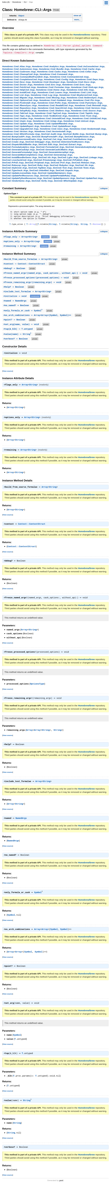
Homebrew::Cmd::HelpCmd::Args (18, 89)
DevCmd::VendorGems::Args (16, 180)
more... (77, 19)
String (52, 224)
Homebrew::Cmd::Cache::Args (85, 69)
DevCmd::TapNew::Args (40, 167)
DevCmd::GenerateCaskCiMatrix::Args (54, 149)
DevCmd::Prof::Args (60, 162)
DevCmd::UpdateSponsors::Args (59, 178)
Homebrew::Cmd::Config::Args (59, 79)
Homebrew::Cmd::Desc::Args (16, 82)
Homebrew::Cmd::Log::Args (44, 95)
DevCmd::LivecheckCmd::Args (17, 160)
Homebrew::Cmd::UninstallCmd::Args (52, 118)
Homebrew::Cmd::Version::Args (17, 131)
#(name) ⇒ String (18, 334)
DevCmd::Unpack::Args (67, 170)
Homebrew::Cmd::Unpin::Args (17, 121)
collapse (104, 188)
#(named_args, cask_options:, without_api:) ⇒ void (46, 273)
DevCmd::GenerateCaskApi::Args (18, 149)
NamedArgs (21, 820)
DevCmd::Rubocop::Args (14, 165)
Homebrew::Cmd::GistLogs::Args (87, 87)
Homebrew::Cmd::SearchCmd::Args (55, 108)
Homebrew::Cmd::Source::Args (86, 110)
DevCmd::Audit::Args (51, 134)
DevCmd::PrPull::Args (13, 162)
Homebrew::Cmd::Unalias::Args (17, 118)
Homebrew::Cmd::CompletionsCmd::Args (22, 79)
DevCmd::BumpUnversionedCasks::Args (22, 139)
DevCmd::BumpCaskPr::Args (16, 136)
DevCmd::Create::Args (13, 141)
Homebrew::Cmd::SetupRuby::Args (19, 110)
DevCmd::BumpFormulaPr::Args (47, 136)
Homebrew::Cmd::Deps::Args (89, 79)
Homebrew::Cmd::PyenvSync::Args (85, 102)
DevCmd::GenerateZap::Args (58, 154)
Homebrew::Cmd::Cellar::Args (82, 71)
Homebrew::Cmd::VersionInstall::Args (52, 131)
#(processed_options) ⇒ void (37, 277)
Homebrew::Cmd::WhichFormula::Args (21, 134)
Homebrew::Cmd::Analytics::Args (48, 66)
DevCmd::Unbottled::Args (41, 170)
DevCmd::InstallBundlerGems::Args (19, 157)
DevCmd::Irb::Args (47, 157)
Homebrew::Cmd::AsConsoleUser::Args (85, 66)
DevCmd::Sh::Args (84, 165)
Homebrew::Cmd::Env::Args (47, 84)
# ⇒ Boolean (15, 268)
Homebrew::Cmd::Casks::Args (52, 71)
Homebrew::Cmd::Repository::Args (19, 108)
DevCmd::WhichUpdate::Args (68, 180)
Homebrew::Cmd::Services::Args (90, 108)
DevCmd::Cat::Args (52, 139)
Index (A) (6, 2)
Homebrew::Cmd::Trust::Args (82, 115)
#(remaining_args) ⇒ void (33, 282)
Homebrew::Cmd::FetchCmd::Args (19, 87)
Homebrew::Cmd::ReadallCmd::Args (56, 105)
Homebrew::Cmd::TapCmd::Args (51, 113)
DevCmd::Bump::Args (96, 134)
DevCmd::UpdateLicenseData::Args (19, 173)
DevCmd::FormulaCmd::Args (50, 147)
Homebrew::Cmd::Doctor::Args (17, 84)
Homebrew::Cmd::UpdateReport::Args (20, 126)
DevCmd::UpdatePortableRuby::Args (58, 175)
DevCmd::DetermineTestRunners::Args (70, 141)
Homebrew (16, 2)
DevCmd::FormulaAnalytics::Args (18, 147)
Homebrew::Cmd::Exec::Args (76, 84)
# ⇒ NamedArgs (16, 301)
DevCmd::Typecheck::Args (15, 170)
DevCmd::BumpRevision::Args (79, 136)
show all (77, 15)
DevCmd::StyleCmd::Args (14, 167)
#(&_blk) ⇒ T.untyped (19, 329)
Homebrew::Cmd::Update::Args (17, 123)
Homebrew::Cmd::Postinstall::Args (19, 102)
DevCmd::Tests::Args (84, 167)
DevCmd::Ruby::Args (38, 165)
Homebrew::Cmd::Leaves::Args (52, 92)
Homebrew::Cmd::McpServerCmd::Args (78, 95)
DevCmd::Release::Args (83, 162)
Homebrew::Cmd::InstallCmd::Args (19, 92)
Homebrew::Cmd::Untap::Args (47, 121)
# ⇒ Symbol (24, 311)
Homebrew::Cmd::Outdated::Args (55, 100)
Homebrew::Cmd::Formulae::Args (53, 87)
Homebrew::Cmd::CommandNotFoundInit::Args (25, 76)
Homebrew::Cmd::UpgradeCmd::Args (20, 128)
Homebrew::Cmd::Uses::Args (54, 128)
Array (25, 386)
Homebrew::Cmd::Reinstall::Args (91, 105)
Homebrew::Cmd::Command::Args (56, 74)
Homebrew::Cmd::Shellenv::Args (54, 110)
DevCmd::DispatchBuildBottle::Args (19, 144)
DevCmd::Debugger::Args (38, 141)
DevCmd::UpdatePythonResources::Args (22, 178)
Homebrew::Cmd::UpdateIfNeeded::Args (53, 123)
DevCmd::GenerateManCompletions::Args (22, 154)
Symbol (38, 895)
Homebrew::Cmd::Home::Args (50, 89)
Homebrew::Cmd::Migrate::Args (17, 97)
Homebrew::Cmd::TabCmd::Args (18, 113)
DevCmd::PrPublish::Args (75, 160)
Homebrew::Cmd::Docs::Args (81, 82)
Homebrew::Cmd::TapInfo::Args (83, 113)
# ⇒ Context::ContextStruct (25, 264)
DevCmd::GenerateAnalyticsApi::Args (83, 147)
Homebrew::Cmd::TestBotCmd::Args (49, 115)
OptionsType (37, 685)
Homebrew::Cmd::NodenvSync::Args (85, 97)
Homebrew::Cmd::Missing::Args (49, 97)
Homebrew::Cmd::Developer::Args (48, 82)
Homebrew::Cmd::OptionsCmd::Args (20, 100)
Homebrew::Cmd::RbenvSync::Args (19, 105)
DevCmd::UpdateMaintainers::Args (55, 173)
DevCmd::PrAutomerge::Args (47, 160)
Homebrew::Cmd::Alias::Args (16, 66)
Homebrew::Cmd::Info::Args (80, 89)
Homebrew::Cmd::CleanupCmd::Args (20, 74)
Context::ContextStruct (32, 525)
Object (21, 16)
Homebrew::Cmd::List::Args (16, 95)
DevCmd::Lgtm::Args (68, 157)
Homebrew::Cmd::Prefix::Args (52, 102)
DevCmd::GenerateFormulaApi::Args (20, 152)
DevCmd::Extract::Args (70, 144)
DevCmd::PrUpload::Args (37, 162)
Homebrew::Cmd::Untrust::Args (78, 121)
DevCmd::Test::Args (63, 167)
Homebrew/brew (81, 34)
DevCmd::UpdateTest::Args (89, 178)
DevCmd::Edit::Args (48, 144)
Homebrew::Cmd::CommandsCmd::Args (69, 76)
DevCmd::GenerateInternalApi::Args (56, 152)
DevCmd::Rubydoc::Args (62, 165)
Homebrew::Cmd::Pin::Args (86, 100)
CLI (25, 2)
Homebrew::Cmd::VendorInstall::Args (87, 128)
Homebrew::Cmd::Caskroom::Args (19, 71)
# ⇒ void (16, 296)
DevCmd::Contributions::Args (77, 139)
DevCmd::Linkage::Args (91, 157)
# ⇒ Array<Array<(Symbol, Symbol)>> (38, 315)
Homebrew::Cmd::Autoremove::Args (20, 69)
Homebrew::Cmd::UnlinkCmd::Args (89, 118)
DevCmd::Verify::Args (42, 180)
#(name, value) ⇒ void (22, 324)
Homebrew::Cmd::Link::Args (83, 92)
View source (8, 372)
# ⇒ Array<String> (22, 237)
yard (61, 1183)
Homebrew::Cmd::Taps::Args (16, 115)
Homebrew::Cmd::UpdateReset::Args (59, 126)
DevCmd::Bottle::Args (74, 134)
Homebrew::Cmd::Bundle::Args (54, 69)
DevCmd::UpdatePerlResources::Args (20, 175)
